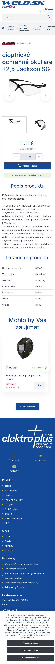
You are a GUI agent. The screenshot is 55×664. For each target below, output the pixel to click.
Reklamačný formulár (15, 587)
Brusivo (8, 513)
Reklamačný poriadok (15, 568)
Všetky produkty (12, 28)
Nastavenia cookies (30, 658)
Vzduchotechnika (13, 518)
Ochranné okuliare (50, 28)
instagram (40, 458)
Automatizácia (11, 490)
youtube (14, 468)
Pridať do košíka (27, 165)
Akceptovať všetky (31, 643)
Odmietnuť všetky (30, 650)
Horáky (8, 495)
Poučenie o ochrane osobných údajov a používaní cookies (24, 575)
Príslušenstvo (11, 509)
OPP (7, 523)
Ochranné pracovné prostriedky (24, 28)
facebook (14, 458)
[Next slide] (45, 96)
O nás (7, 536)
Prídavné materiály (14, 500)
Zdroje (8, 486)
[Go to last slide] (10, 96)
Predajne (9, 550)
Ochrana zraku (38, 28)
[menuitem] (14, 124)
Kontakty (9, 546)
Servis (8, 541)
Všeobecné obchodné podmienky (21, 564)
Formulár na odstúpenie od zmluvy (21, 582)
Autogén (9, 504)
